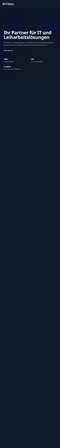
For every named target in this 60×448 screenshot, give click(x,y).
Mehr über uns (9, 50)
